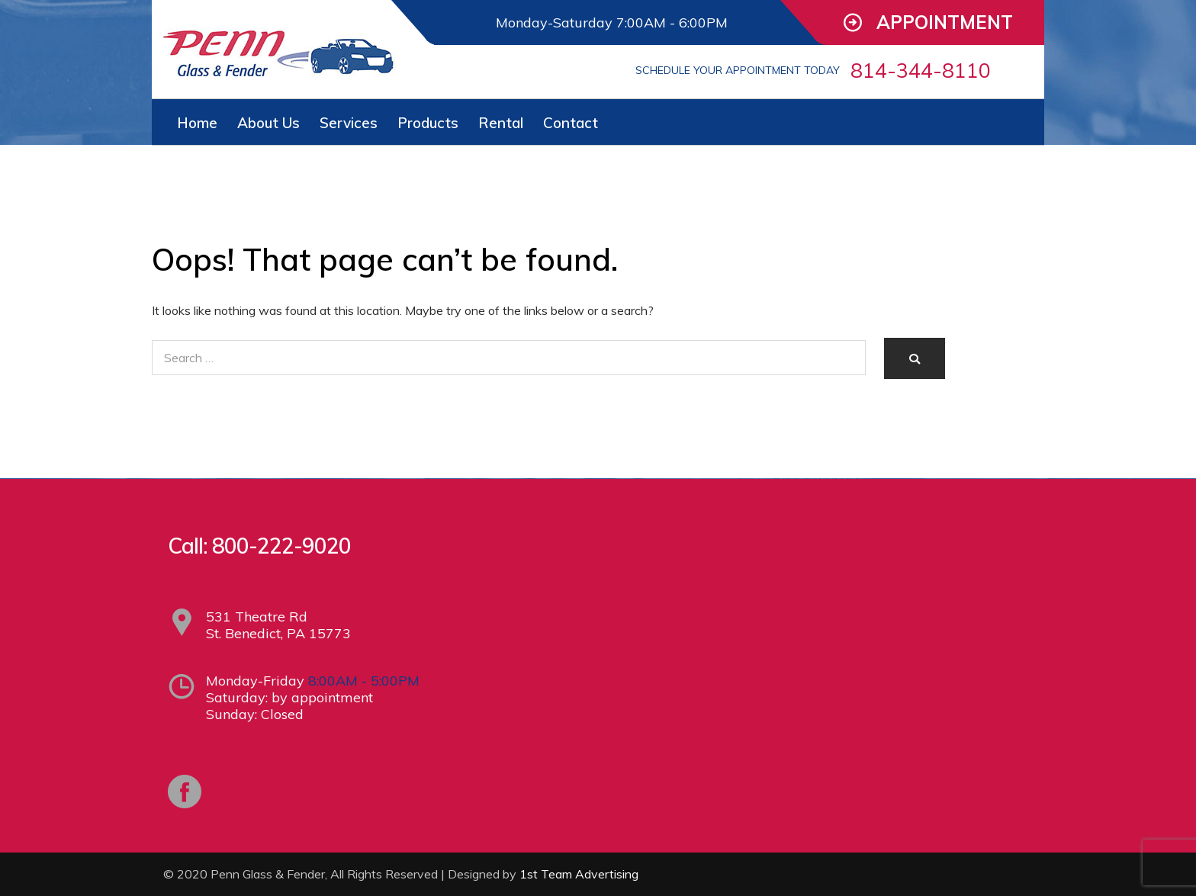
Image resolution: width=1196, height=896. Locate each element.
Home (197, 123)
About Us (268, 123)
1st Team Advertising (578, 874)
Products (427, 123)
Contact (570, 123)
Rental (500, 123)
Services (349, 123)
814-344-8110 (920, 70)
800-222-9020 (281, 545)
